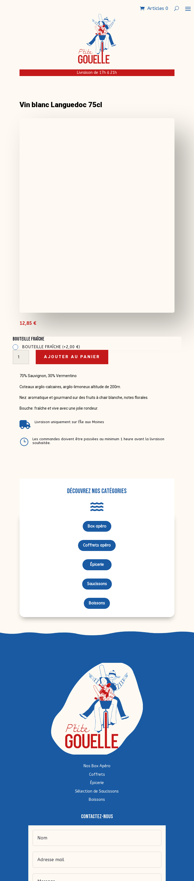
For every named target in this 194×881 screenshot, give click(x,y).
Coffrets (97, 774)
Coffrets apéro (97, 545)
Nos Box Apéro (97, 766)
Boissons (97, 603)
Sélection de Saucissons (97, 791)
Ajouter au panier (72, 357)
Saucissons (97, 584)
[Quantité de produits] (21, 357)
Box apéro (97, 526)
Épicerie (97, 564)
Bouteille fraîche (51, 347)
